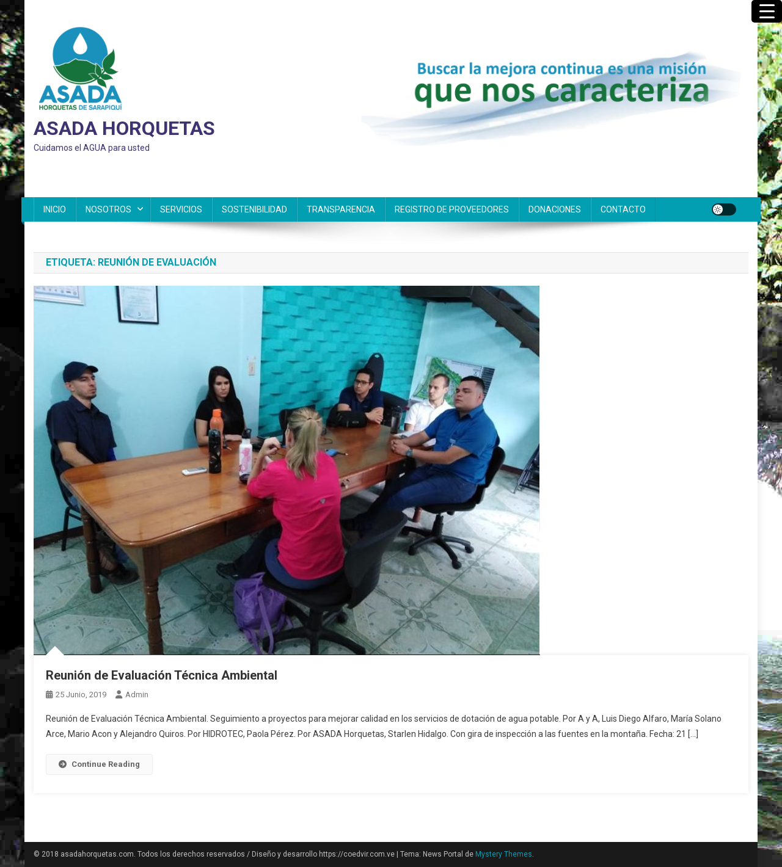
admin (136, 694)
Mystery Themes (503, 854)
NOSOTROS (108, 209)
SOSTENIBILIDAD (254, 209)
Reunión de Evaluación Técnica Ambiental (161, 675)
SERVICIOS (181, 209)
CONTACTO (623, 209)
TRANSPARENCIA (341, 209)
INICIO (54, 209)
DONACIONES (554, 209)
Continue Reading (99, 764)
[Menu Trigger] (766, 11)
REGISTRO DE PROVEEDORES (452, 209)
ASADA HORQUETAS (124, 128)
